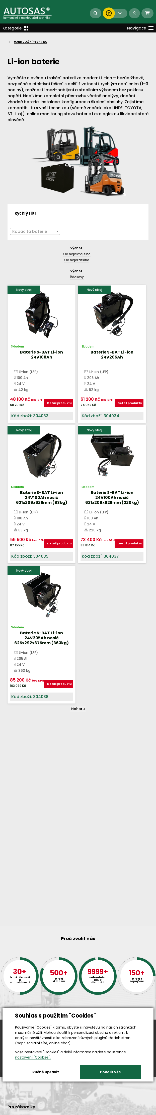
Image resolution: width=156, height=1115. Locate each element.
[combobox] (35, 231)
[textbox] (35, 231)
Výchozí (77, 248)
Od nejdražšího (76, 260)
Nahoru (78, 708)
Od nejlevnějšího (77, 254)
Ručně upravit (45, 1072)
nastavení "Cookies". (33, 1057)
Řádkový (77, 277)
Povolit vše (110, 1072)
